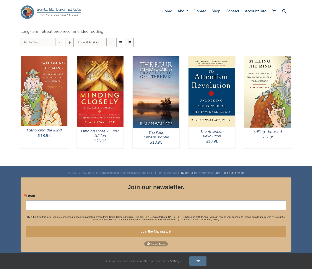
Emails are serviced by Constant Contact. (177, 219)
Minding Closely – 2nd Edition (100, 133)
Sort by (31, 42)
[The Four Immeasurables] (156, 58)
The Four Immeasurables (156, 135)
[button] (284, 10)
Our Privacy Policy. (209, 219)
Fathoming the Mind (44, 130)
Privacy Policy (188, 172)
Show (89, 42)
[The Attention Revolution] (211, 58)
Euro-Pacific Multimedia (229, 172)
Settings (176, 261)
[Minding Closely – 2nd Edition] (100, 58)
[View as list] (129, 42)
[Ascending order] (69, 42)
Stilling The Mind (268, 131)
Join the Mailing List (156, 231)
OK (198, 261)
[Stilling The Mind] (267, 58)
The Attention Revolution (212, 134)
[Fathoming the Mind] (44, 58)
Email (30, 196)
